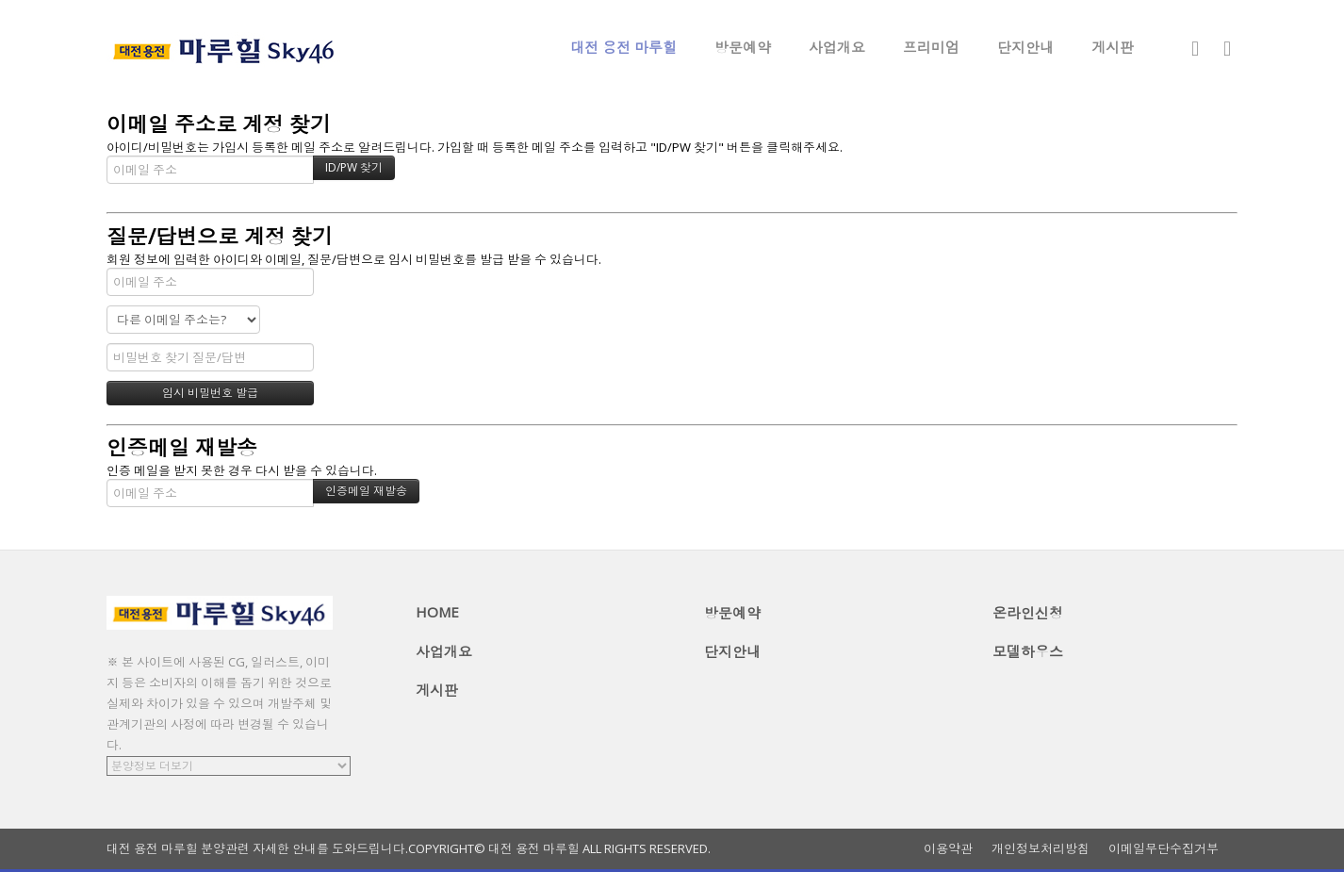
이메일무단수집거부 (1163, 849)
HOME (437, 611)
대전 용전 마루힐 (623, 47)
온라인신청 (1027, 612)
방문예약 (742, 47)
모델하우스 (1027, 651)
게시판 (1112, 47)
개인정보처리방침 (1041, 849)
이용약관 (948, 849)
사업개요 (837, 47)
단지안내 (1025, 47)
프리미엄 (931, 47)
